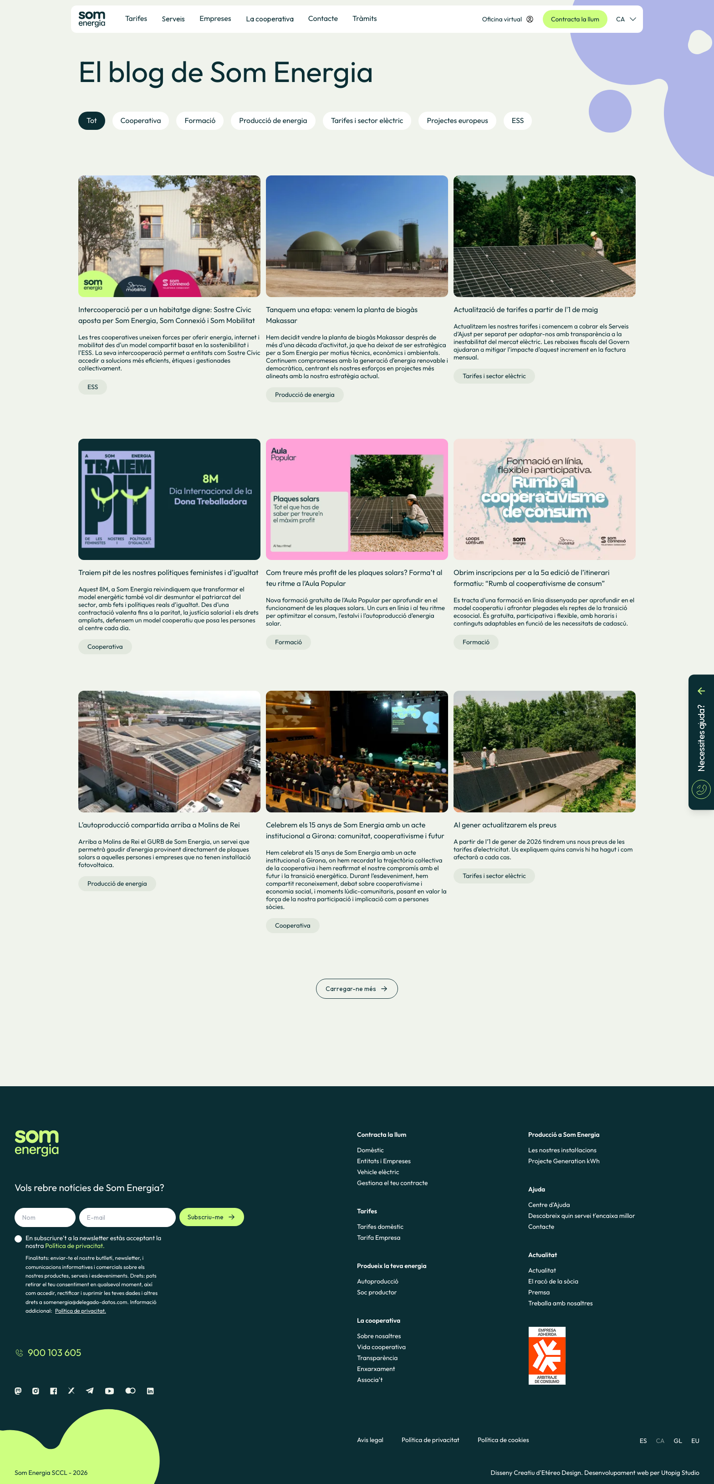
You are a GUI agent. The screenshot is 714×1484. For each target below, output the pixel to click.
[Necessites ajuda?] (701, 742)
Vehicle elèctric (378, 1172)
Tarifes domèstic (380, 1226)
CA (660, 1441)
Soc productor (377, 1292)
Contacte (541, 1226)
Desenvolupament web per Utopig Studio (641, 1473)
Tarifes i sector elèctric (494, 376)
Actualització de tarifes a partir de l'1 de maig (526, 309)
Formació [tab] (199, 120)
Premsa (539, 1292)
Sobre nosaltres (379, 1336)
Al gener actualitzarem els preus (505, 825)
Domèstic (370, 1150)
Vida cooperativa (381, 1347)
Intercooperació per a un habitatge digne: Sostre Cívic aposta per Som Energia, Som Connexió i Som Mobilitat (166, 315)
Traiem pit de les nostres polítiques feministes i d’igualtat (168, 572)
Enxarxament (376, 1369)
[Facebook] (53, 1391)
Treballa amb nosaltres (560, 1303)
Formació (288, 642)
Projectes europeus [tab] (457, 120)
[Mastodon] (18, 1391)
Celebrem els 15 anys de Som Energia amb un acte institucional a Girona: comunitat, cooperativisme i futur (355, 831)
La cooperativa (270, 18)
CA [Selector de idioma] (626, 19)
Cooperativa (105, 646)
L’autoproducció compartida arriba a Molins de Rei (159, 825)
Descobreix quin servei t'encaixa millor (581, 1216)
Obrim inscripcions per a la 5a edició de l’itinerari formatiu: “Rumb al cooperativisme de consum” (532, 578)
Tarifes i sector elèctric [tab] (367, 120)
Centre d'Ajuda (549, 1205)
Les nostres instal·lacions (562, 1150)
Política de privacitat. (80, 1311)
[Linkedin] (150, 1391)
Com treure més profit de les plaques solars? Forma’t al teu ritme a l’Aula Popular (354, 578)
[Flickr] (130, 1391)
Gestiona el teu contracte (392, 1183)
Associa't (369, 1380)
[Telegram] (90, 1391)
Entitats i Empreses (384, 1161)
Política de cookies (503, 1440)
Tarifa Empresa (378, 1237)
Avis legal (370, 1440)
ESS (92, 387)
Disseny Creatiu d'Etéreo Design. (537, 1473)
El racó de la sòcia (553, 1281)
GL (678, 1441)
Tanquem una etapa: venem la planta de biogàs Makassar (342, 315)
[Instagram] (35, 1391)
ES (643, 1441)
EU (695, 1441)
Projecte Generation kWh (564, 1161)
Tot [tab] (92, 120)
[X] (71, 1391)
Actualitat (542, 1270)
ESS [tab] (518, 120)
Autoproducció (377, 1281)
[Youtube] (109, 1391)
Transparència (377, 1358)
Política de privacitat (430, 1440)
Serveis (173, 18)
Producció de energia (305, 394)
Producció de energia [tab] (273, 120)
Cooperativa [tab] (141, 120)
